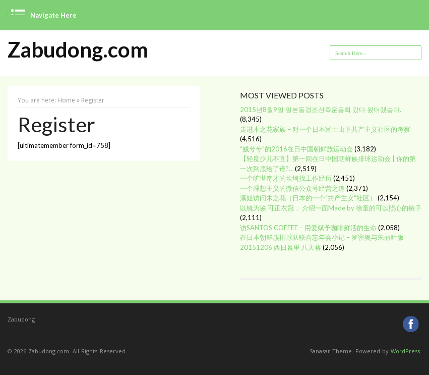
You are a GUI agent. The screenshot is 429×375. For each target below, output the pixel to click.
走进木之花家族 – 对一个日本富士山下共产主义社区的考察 (325, 129)
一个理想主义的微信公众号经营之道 (292, 188)
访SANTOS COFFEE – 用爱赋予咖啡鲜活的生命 (308, 228)
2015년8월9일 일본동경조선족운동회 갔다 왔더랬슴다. (320, 109)
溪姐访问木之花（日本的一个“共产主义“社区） (308, 198)
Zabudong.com (78, 50)
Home (66, 100)
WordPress (405, 351)
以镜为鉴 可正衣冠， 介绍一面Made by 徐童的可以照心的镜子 (330, 208)
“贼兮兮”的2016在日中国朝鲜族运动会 (296, 149)
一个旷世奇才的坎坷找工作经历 (286, 178)
